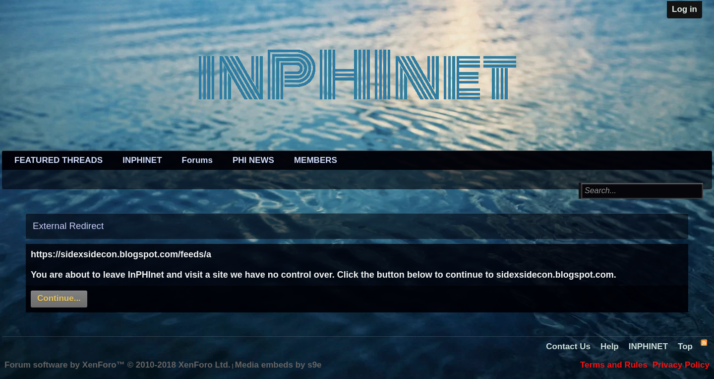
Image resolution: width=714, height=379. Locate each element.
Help (609, 346)
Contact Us (568, 346)
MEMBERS (315, 160)
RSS (703, 342)
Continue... (59, 298)
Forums (197, 160)
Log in (684, 9)
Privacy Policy (681, 365)
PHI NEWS (253, 160)
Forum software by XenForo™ (117, 365)
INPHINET (142, 160)
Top (685, 346)
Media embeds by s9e (278, 365)
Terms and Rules (614, 365)
